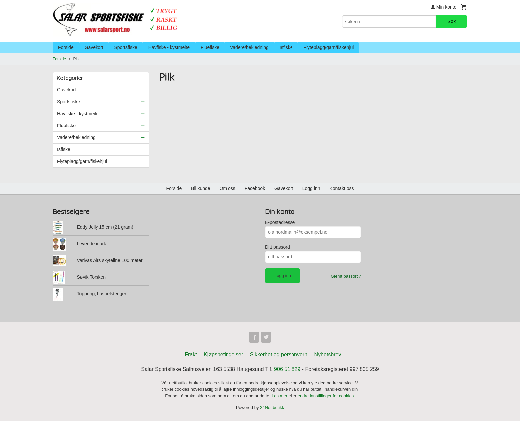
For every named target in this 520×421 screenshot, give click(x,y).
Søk (451, 21)
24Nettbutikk (272, 407)
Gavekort (94, 47)
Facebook (255, 188)
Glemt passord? (346, 276)
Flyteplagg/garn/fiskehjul (328, 47)
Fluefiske (210, 47)
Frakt (191, 354)
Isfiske (286, 47)
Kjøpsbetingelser (223, 354)
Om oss (227, 188)
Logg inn (311, 188)
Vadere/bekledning (249, 47)
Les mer (280, 395)
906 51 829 (287, 369)
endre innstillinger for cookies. (326, 395)
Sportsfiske (125, 47)
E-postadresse (280, 222)
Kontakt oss (341, 188)
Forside (66, 47)
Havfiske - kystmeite (169, 47)
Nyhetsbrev (327, 354)
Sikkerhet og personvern (278, 354)
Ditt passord (277, 247)
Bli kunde (200, 188)
